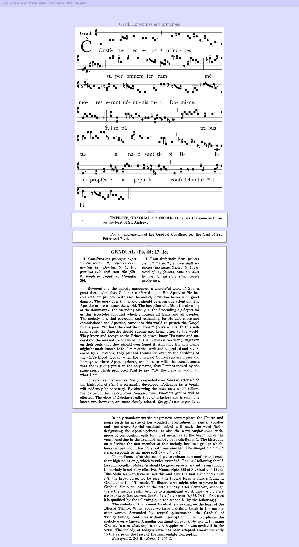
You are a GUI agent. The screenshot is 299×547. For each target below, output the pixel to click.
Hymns (51, 3)
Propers (33, 3)
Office (69, 3)
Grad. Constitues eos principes (149, 24)
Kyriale (60, 3)
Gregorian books (18, 3)
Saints (42, 3)
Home (5, 3)
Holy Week (80, 3)
